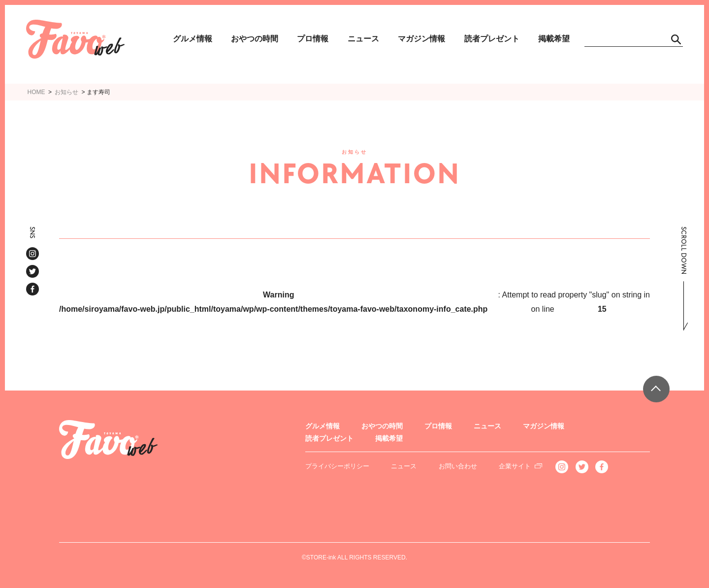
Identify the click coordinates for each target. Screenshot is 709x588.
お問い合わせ (458, 466)
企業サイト (515, 466)
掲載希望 (554, 38)
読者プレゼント (491, 38)
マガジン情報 (421, 38)
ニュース (363, 38)
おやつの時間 (254, 38)
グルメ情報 (192, 38)
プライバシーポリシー (337, 466)
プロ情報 (312, 38)
